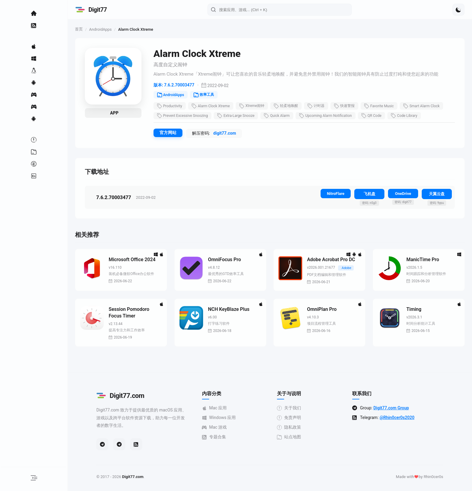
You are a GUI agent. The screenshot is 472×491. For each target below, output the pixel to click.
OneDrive (403, 193)
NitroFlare (335, 193)
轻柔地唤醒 (290, 106)
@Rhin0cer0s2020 (399, 417)
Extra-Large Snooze (240, 115)
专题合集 (216, 437)
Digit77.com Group (393, 408)
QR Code (376, 115)
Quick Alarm (281, 115)
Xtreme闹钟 (256, 106)
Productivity (174, 106)
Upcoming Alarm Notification (330, 115)
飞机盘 (369, 194)
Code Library (409, 115)
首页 (83, 29)
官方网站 (172, 132)
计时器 (320, 106)
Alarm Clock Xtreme (215, 106)
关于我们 (291, 408)
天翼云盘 (437, 194)
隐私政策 (291, 427)
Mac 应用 (216, 408)
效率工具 (208, 94)
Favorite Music (383, 106)
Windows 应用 (221, 418)
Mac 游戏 (216, 427)
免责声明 (291, 418)
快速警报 (349, 106)
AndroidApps (105, 29)
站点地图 (291, 437)
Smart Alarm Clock (426, 106)
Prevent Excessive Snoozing (187, 115)
